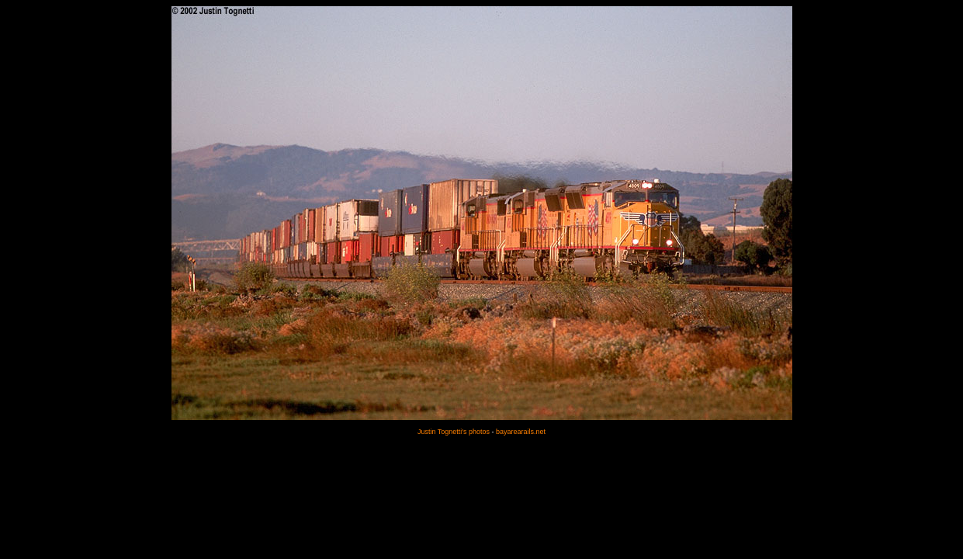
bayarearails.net (521, 432)
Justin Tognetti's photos (453, 432)
